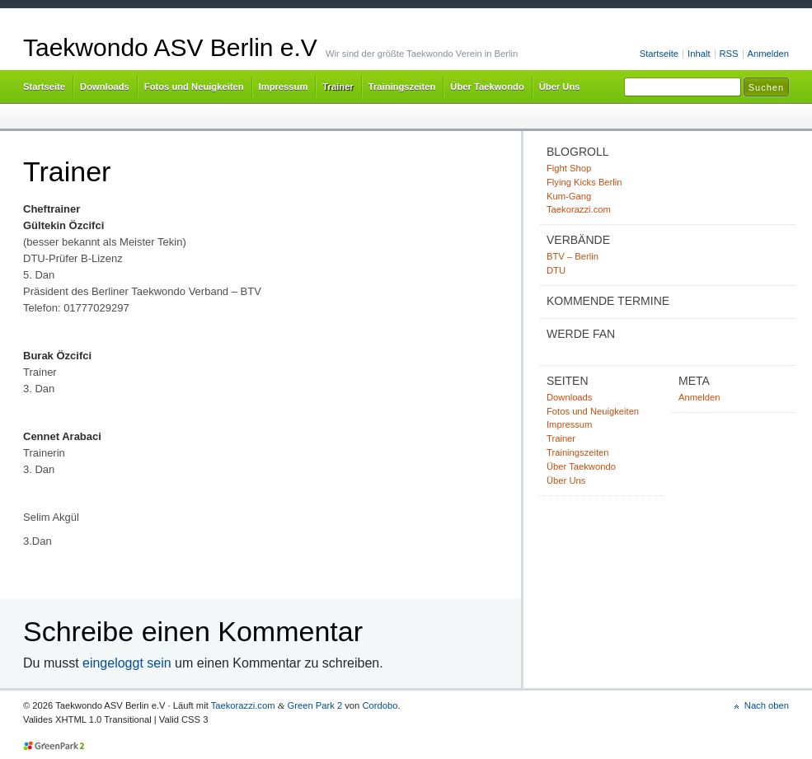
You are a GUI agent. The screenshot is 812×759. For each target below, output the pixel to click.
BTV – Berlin (572, 256)
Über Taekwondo (486, 86)
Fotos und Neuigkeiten (194, 86)
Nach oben (766, 705)
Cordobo (379, 705)
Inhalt (699, 54)
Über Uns (559, 86)
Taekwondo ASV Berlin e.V (170, 47)
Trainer (337, 86)
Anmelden (768, 54)
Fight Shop (569, 168)
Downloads (104, 86)
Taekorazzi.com (579, 209)
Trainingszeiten (402, 86)
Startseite (659, 54)
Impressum (283, 86)
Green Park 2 (314, 705)
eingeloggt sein (126, 663)
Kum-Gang (569, 196)
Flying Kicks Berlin (584, 182)
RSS (729, 54)
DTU (556, 270)
